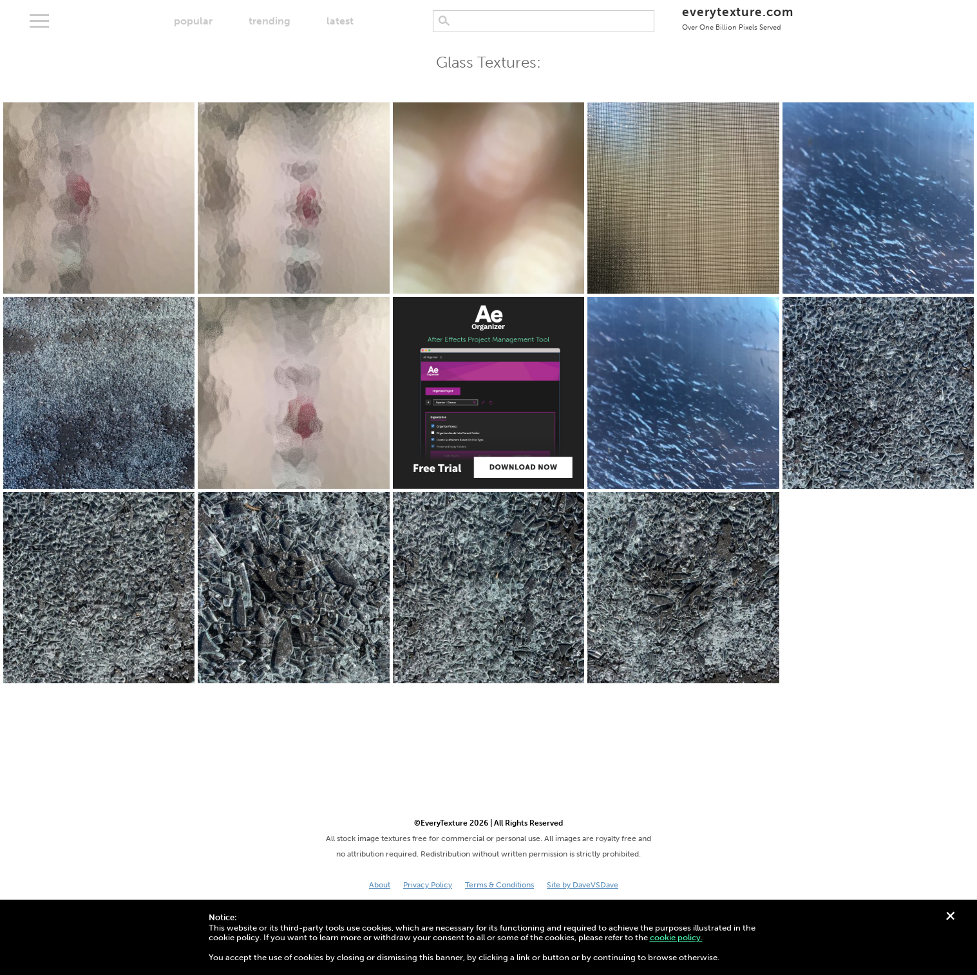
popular (193, 21)
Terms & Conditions (499, 884)
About (379, 884)
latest (340, 21)
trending (269, 21)
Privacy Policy (427, 884)
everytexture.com (737, 18)
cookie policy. (676, 937)
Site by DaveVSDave (582, 884)
